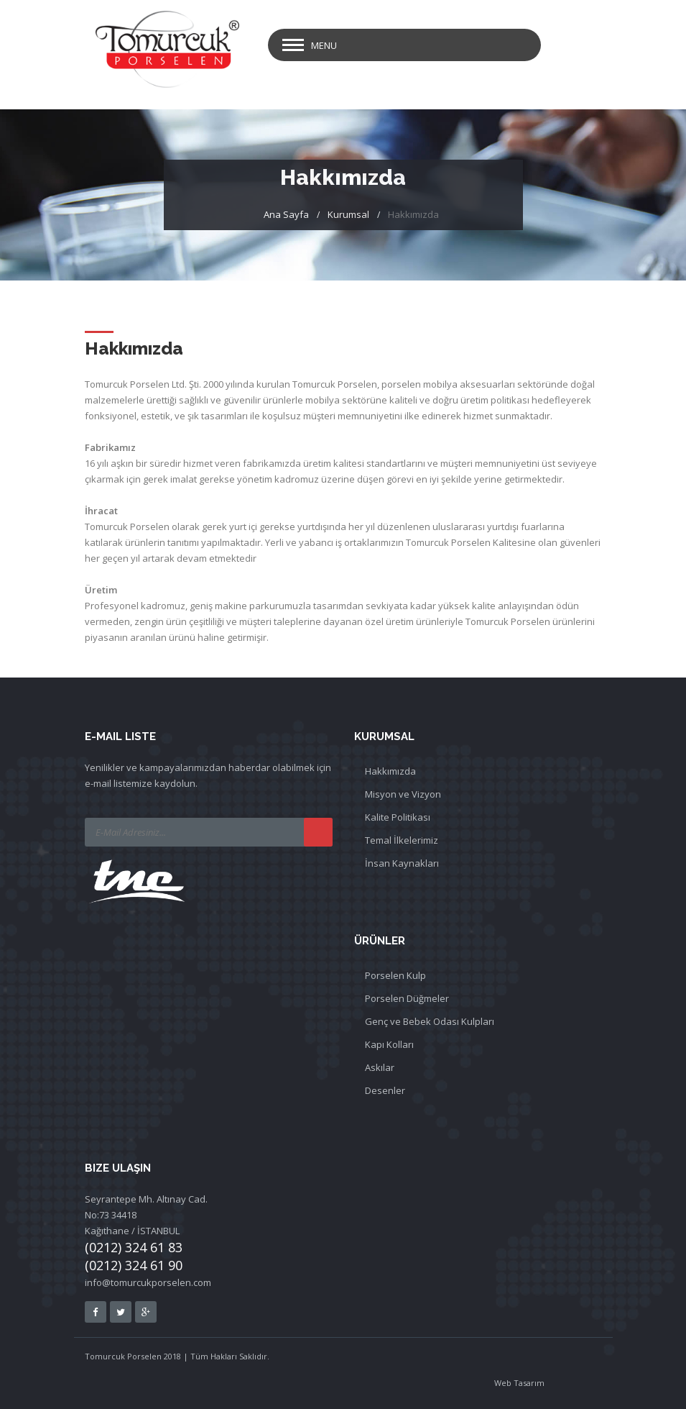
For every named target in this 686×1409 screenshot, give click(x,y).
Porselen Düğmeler (407, 998)
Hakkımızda (390, 771)
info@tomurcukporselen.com (148, 1282)
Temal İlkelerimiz (401, 840)
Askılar (379, 1067)
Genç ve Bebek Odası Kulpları (429, 1021)
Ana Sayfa (286, 214)
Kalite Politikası (397, 817)
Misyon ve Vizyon (403, 794)
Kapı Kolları (389, 1044)
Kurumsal (348, 214)
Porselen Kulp (395, 975)
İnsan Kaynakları (402, 863)
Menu (324, 45)
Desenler (385, 1090)
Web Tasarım (519, 1382)
